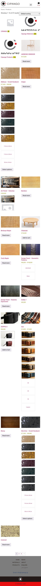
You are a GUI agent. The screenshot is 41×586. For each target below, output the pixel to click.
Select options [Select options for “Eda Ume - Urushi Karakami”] (27, 518)
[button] (30, 4)
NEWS (23, 559)
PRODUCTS (16, 565)
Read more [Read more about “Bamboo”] (26, 195)
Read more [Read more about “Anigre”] (26, 86)
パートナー (24, 567)
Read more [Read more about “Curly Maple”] (6, 263)
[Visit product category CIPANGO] (10, 25)
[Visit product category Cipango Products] (10, 49)
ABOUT (23, 562)
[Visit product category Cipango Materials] (30, 26)
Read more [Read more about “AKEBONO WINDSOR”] (26, 61)
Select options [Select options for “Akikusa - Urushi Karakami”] (7, 169)
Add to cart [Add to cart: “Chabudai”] (26, 238)
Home (3, 9)
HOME (18, 559)
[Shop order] (29, 14)
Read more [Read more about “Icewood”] (6, 545)
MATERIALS (16, 562)
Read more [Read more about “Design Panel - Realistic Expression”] (6, 306)
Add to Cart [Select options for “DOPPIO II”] (6, 350)
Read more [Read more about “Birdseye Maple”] (6, 235)
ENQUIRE (24, 565)
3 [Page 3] (21, 554)
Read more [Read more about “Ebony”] (6, 435)
